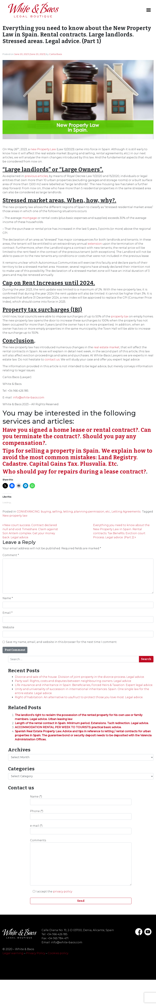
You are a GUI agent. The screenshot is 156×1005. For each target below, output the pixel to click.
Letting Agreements (126, 511)
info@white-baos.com (28, 397)
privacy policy (62, 891)
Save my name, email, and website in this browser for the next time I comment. (61, 642)
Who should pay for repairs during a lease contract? (74, 471)
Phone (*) (80, 815)
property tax (119, 316)
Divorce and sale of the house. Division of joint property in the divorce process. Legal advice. (80, 676)
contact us (52, 359)
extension (95, 243)
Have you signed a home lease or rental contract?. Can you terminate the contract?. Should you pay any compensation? (77, 436)
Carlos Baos (55, 54)
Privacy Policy (35, 953)
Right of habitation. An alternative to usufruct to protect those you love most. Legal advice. (79, 697)
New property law (15, 515)
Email (8, 612)
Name (8, 598)
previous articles (36, 176)
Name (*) (80, 800)
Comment (11, 555)
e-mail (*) (80, 829)
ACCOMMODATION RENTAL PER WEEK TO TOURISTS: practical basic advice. (68, 727)
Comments (80, 862)
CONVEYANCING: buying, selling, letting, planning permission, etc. (63, 511)
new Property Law (43, 149)
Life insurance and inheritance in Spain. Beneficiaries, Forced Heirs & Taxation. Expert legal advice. (84, 685)
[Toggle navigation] (148, 10)
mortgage (29, 218)
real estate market (106, 347)
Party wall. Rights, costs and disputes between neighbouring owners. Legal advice (73, 681)
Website (8, 627)
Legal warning (13, 953)
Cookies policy (58, 953)
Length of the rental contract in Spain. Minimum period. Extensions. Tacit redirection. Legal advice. (82, 723)
